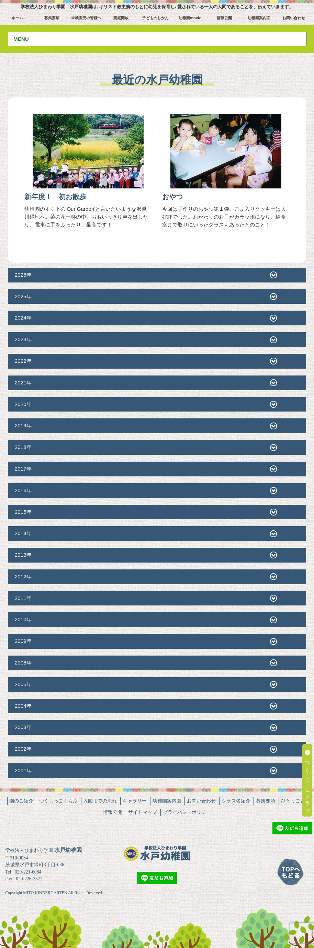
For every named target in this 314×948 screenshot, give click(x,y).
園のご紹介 (21, 801)
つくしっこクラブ (308, 780)
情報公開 (224, 18)
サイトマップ (142, 812)
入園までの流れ (100, 801)
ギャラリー (135, 801)
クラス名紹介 (236, 801)
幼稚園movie (190, 18)
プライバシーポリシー (187, 812)
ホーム (17, 18)
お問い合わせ (293, 18)
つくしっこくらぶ (58, 801)
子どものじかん (155, 18)
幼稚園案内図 (259, 18)
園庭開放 (120, 18)
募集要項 (51, 18)
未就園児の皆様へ (86, 18)
